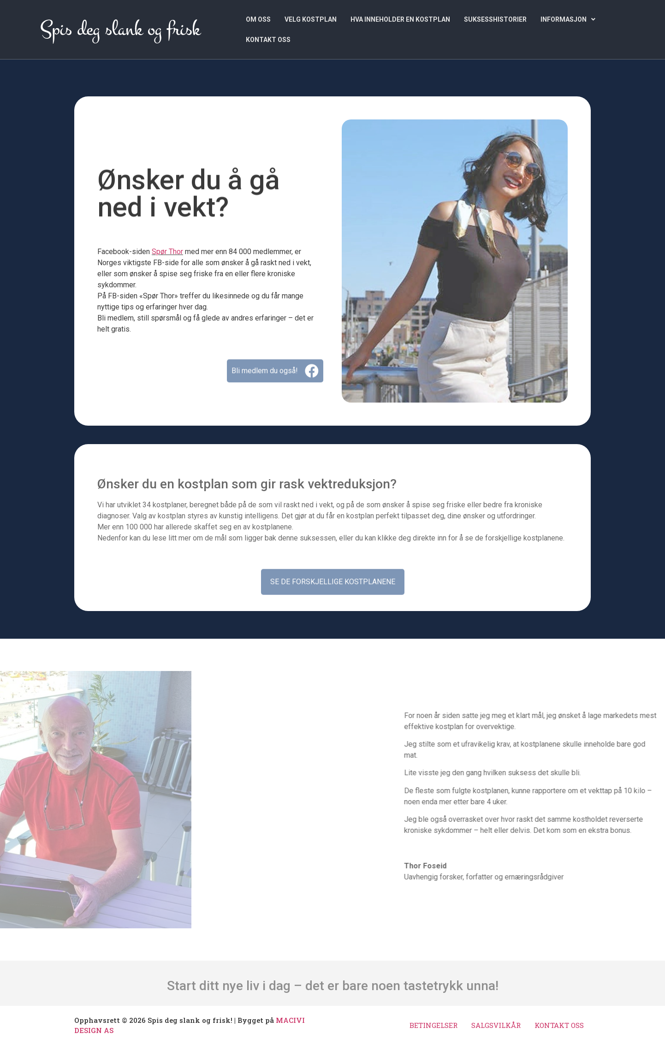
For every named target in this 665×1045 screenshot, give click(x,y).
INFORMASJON (567, 19)
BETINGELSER (433, 1025)
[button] (568, 19)
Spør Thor (167, 251)
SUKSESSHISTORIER (495, 19)
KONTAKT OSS (268, 39)
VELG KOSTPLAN (311, 19)
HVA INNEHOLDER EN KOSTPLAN (400, 19)
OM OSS (258, 19)
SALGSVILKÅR (496, 1025)
